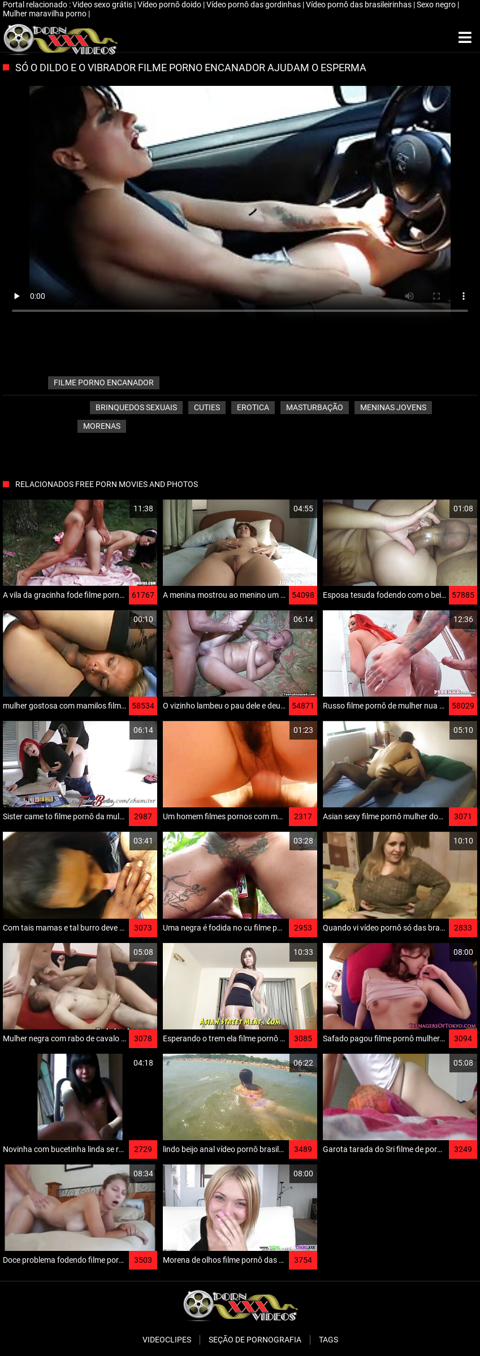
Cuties (207, 407)
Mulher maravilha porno (45, 13)
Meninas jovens (393, 407)
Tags (328, 1339)
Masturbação (314, 407)
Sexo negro (437, 4)
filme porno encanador (104, 382)
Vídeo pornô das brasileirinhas (359, 4)
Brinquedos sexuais (136, 407)
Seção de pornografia (255, 1339)
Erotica (253, 407)
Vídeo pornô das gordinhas (254, 4)
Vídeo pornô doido (170, 4)
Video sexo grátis (103, 4)
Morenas (101, 426)
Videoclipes (166, 1339)
